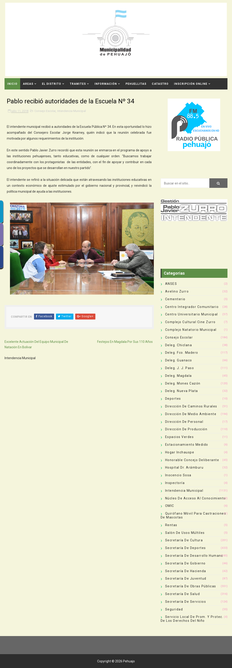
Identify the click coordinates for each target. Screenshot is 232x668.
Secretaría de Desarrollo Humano (194, 555)
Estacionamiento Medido (186, 444)
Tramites (78, 83)
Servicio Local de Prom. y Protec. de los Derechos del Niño (192, 618)
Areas (28, 83)
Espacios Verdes (179, 437)
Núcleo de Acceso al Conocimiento (195, 498)
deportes (173, 398)
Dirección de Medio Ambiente (191, 414)
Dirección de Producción (186, 429)
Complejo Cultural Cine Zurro (190, 322)
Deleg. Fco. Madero (181, 352)
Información (105, 83)
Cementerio (175, 299)
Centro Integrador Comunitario (192, 307)
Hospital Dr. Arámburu (184, 467)
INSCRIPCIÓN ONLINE (190, 83)
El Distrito (51, 83)
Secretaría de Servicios (185, 601)
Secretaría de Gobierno (185, 563)
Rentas (171, 525)
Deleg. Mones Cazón (183, 383)
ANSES (171, 284)
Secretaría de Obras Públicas (190, 586)
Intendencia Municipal (71, 111)
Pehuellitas (136, 83)
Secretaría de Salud (182, 594)
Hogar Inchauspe (179, 452)
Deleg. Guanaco (178, 360)
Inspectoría (175, 483)
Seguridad (174, 609)
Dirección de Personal (184, 422)
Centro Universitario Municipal (191, 314)
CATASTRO (160, 83)
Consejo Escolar (45, 111)
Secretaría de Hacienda (185, 571)
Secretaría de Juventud (185, 578)
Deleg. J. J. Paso (179, 368)
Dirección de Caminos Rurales (191, 406)
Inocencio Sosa (178, 475)
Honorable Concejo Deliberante (192, 460)
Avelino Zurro (177, 291)
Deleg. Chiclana (178, 345)
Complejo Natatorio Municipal (191, 330)
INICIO (12, 83)
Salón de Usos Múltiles (185, 533)
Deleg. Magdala (178, 376)
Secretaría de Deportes (185, 548)
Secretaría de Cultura (184, 540)
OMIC (169, 506)
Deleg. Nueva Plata (181, 391)
